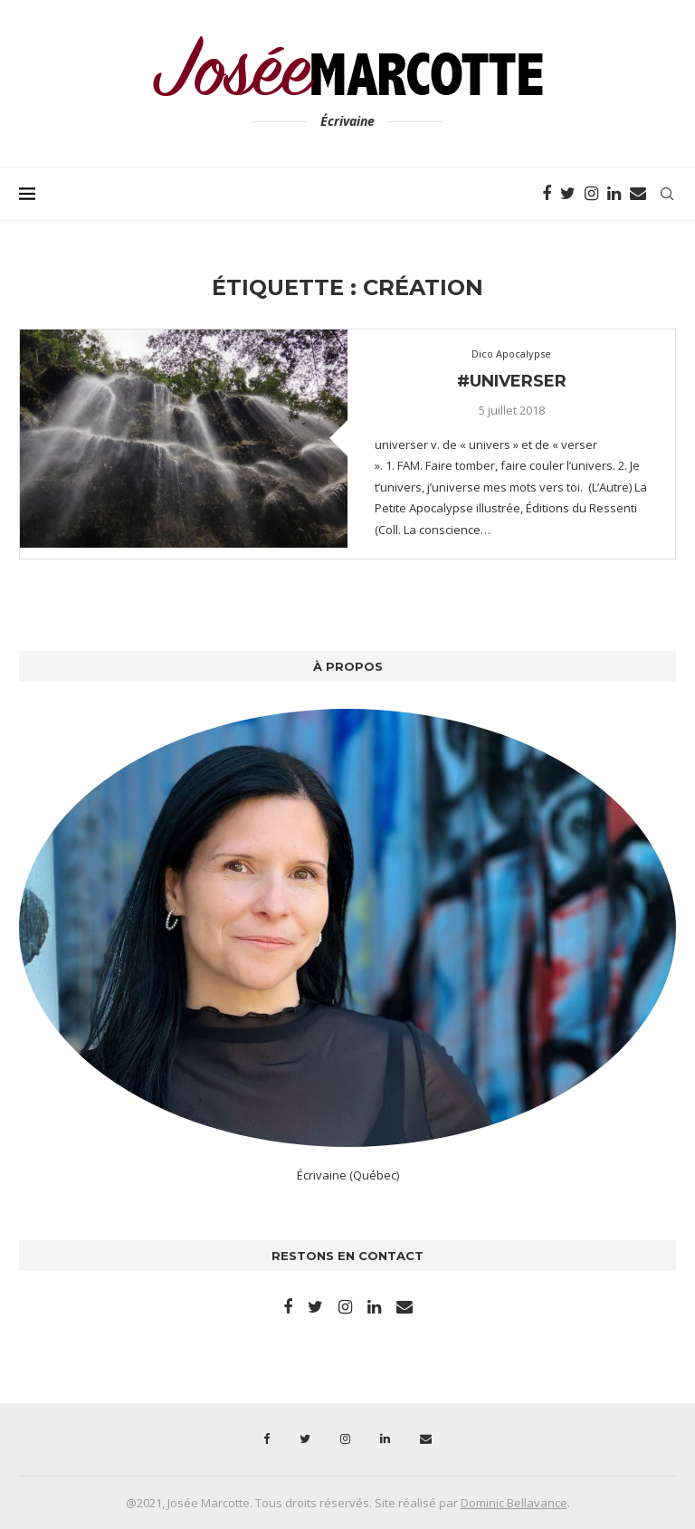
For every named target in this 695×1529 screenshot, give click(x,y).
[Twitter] (568, 193)
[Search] (667, 193)
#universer (511, 381)
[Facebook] (546, 193)
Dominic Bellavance (514, 1503)
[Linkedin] (614, 193)
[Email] (638, 193)
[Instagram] (591, 193)
